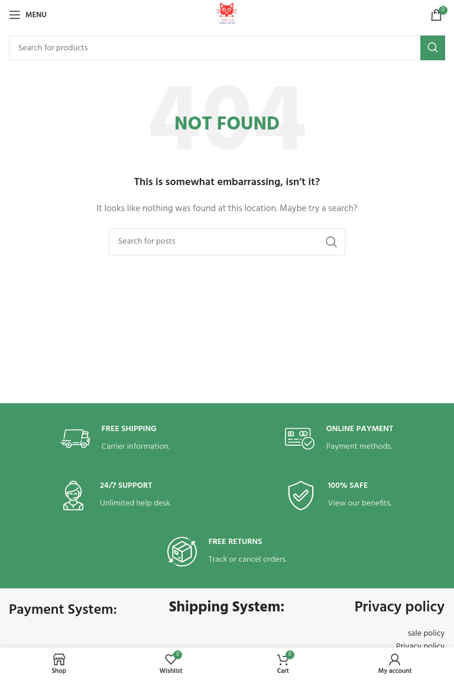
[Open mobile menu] (28, 15)
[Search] (227, 47)
